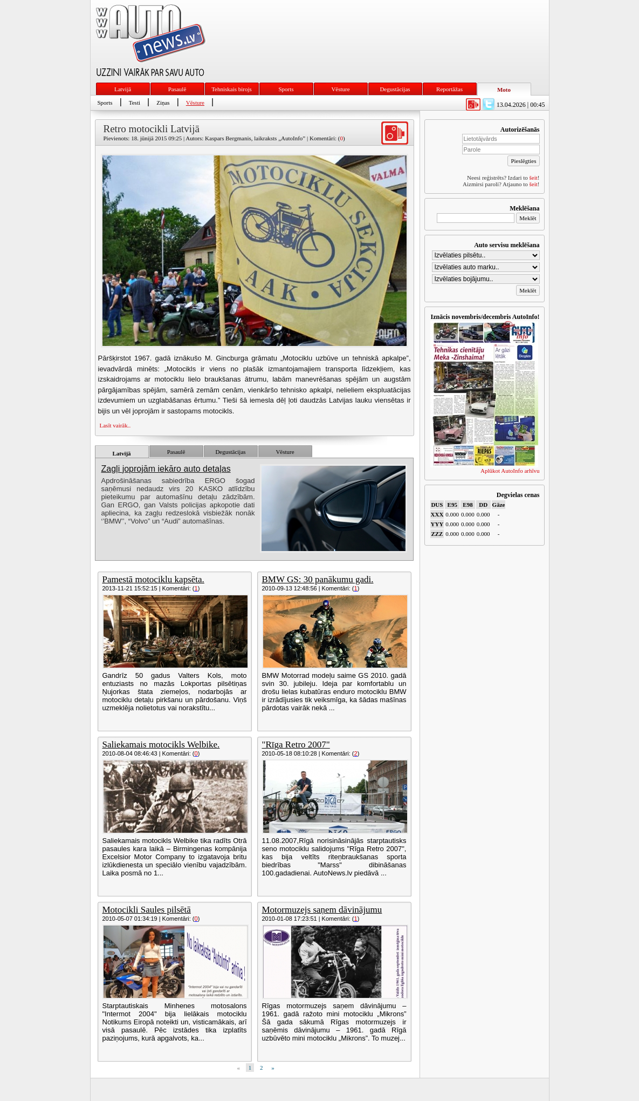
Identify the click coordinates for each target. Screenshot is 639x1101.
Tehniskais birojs (231, 89)
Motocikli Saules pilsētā (146, 910)
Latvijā (122, 89)
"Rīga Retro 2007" (296, 744)
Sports (285, 89)
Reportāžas (449, 89)
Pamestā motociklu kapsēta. (153, 579)
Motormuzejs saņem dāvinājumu (322, 910)
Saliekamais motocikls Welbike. (161, 744)
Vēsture (340, 89)
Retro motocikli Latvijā (152, 128)
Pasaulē (177, 89)
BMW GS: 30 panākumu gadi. (318, 579)
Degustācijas (395, 89)
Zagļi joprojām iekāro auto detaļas (166, 468)
